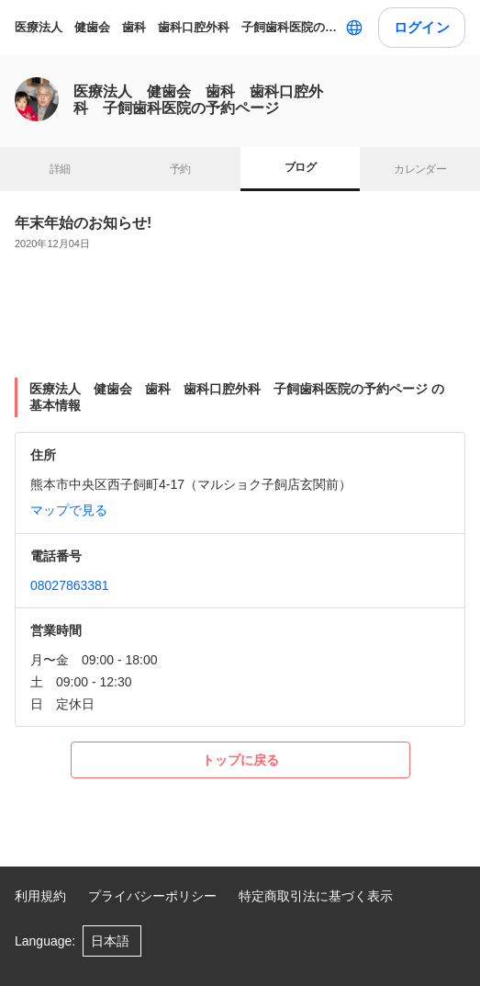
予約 (180, 169)
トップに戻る (240, 760)
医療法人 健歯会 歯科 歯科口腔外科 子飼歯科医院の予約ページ (176, 27)
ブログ (300, 167)
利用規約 (40, 896)
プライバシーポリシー (152, 896)
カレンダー (420, 169)
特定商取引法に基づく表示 (316, 896)
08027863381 (69, 585)
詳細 (60, 169)
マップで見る (68, 510)
